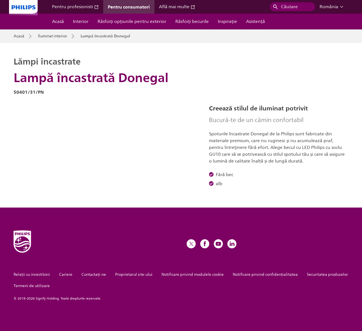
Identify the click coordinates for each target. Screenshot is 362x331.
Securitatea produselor (327, 274)
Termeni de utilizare (32, 286)
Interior (81, 21)
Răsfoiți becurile (192, 21)
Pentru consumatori (129, 6)
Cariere (65, 274)
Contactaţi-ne (93, 274)
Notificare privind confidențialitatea (265, 274)
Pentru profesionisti (75, 6)
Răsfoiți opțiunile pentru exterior (132, 21)
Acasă (58, 21)
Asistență (255, 21)
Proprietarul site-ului (133, 274)
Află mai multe (177, 6)
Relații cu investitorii (32, 274)
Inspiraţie (227, 21)
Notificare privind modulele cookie (192, 274)
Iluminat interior (52, 36)
